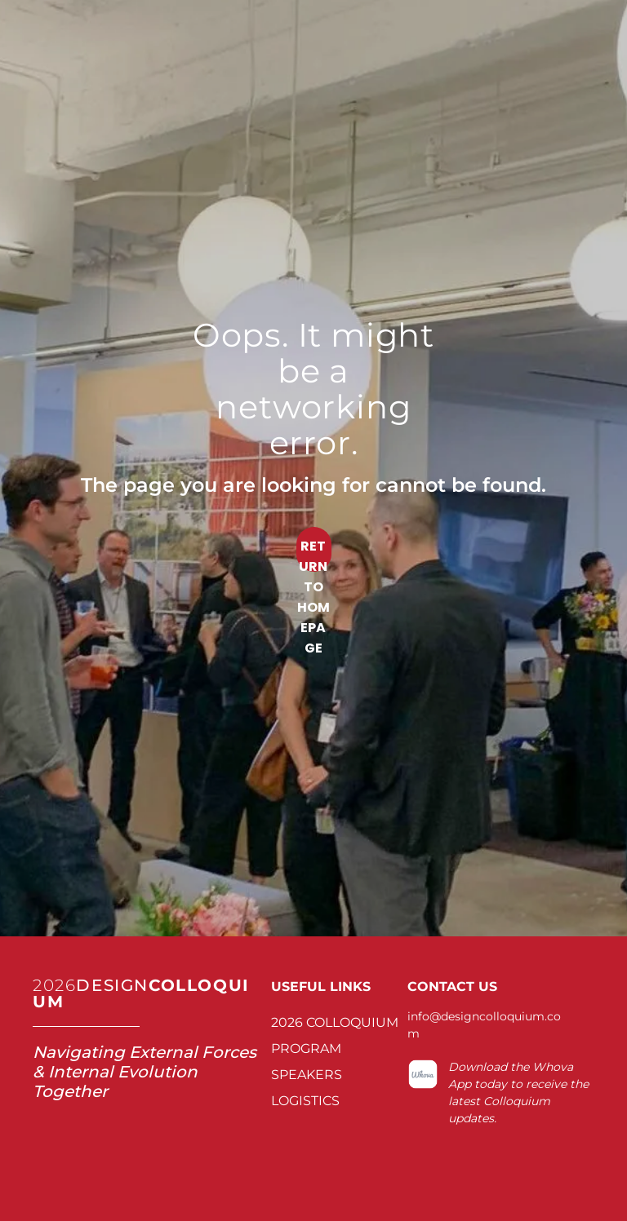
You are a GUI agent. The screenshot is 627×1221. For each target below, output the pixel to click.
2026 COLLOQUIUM (334, 1022)
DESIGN (112, 985)
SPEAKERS (306, 1074)
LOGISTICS (305, 1100)
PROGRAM (306, 1048)
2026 (54, 985)
